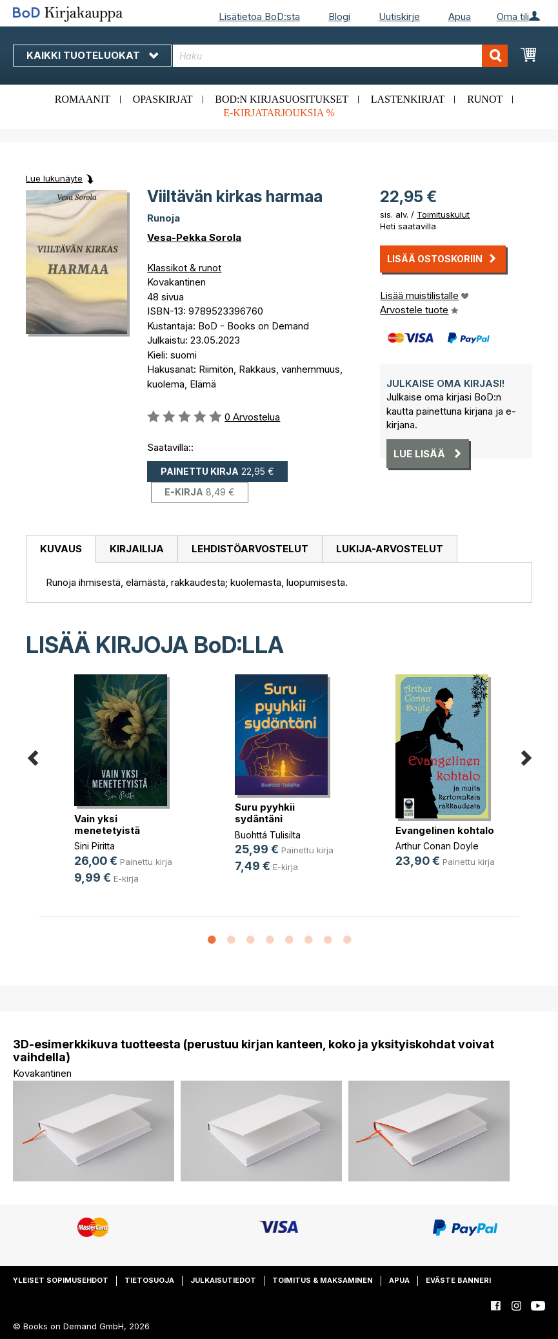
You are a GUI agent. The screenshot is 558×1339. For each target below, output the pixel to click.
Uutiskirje (399, 16)
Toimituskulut (443, 214)
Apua (459, 16)
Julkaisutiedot (223, 1280)
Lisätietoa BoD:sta (259, 16)
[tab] (60, 549)
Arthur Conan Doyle (437, 845)
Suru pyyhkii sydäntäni (265, 813)
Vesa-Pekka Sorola (194, 237)
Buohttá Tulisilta (268, 834)
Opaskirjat (163, 99)
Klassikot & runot (184, 268)
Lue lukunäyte (54, 178)
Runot (485, 99)
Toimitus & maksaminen (322, 1280)
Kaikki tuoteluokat (92, 55)
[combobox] (340, 56)
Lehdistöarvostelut (250, 549)
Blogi (339, 16)
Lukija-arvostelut (389, 549)
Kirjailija (137, 549)
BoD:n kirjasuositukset (281, 99)
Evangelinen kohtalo (444, 830)
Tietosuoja (149, 1280)
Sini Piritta (94, 845)
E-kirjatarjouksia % (279, 112)
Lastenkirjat (408, 99)
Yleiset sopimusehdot (60, 1280)
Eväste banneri (458, 1280)
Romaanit (82, 99)
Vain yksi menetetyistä (107, 824)
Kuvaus (61, 549)
